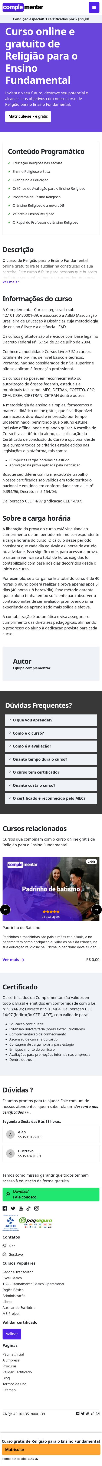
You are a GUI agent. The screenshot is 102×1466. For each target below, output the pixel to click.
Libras (7, 1301)
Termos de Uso (14, 1384)
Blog (6, 1378)
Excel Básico (12, 1278)
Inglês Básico (13, 1289)
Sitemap (9, 1390)
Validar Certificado (17, 1372)
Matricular (14, 1449)
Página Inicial (13, 1354)
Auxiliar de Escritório (19, 1307)
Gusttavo (13, 1254)
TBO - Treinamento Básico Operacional (33, 1284)
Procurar (9, 1366)
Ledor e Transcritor (18, 1272)
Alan (9, 1246)
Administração (14, 1295)
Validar (12, 1333)
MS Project (11, 1313)
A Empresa (11, 1360)
